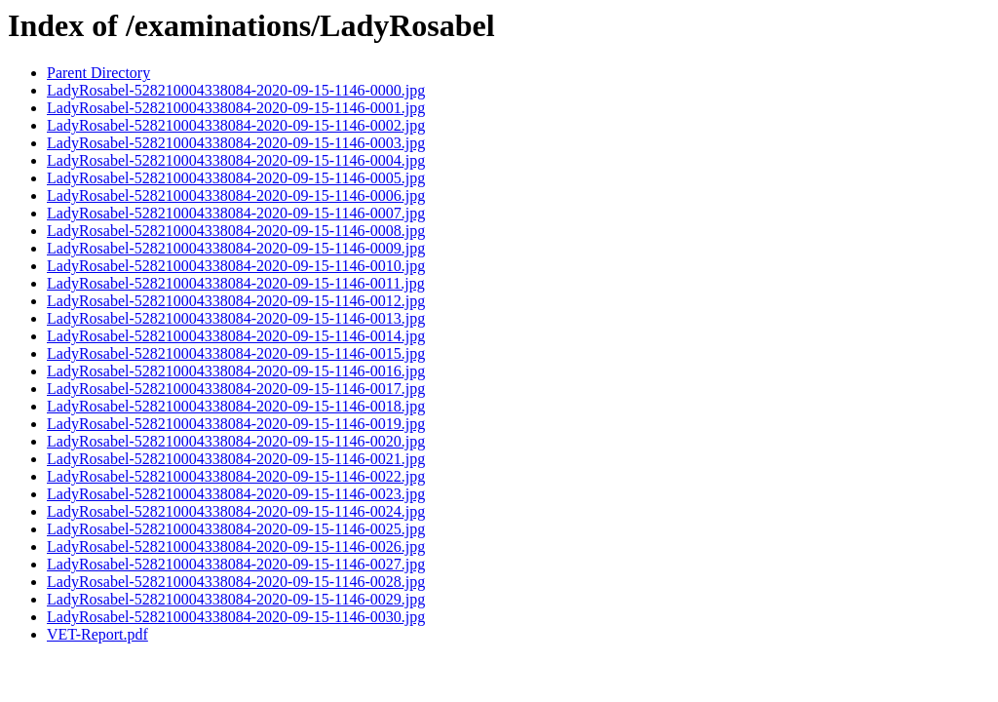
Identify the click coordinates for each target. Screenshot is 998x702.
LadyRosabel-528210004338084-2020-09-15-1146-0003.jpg (236, 143)
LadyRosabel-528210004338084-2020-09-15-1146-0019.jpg (236, 423)
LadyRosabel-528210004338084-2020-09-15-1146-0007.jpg (236, 213)
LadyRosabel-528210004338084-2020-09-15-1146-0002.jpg (236, 125)
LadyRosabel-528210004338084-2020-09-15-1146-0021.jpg (236, 458)
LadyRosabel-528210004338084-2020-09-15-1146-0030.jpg (236, 616)
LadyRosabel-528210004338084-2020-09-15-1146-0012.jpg (236, 300)
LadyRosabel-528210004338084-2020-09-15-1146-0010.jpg (236, 265)
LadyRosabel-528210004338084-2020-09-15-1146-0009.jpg (236, 248)
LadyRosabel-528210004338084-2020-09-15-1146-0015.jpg (236, 353)
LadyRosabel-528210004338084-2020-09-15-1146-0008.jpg (236, 230)
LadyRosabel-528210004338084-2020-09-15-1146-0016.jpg (236, 371)
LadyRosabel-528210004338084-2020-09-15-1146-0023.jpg (236, 494)
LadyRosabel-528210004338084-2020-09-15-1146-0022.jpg (236, 476)
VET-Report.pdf (97, 634)
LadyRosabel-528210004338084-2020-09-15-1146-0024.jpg (236, 511)
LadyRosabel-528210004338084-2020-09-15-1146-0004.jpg (236, 160)
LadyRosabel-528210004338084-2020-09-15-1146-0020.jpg (236, 441)
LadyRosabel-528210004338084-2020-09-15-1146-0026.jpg (236, 546)
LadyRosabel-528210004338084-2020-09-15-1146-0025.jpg (236, 529)
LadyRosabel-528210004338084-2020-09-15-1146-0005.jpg (236, 178)
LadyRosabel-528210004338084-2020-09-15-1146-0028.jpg (236, 581)
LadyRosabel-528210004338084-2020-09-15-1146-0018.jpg (236, 406)
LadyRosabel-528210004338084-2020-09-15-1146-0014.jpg (236, 336)
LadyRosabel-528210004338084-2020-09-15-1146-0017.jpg (236, 388)
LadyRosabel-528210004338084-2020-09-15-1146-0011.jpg (236, 283)
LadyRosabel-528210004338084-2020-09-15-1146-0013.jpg (236, 318)
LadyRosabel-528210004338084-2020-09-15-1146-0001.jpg (236, 107)
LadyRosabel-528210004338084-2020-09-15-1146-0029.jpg (236, 599)
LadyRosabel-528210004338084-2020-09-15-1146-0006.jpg (236, 195)
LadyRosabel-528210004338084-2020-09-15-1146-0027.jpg (236, 564)
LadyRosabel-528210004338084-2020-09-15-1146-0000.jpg (236, 90)
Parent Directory (98, 72)
